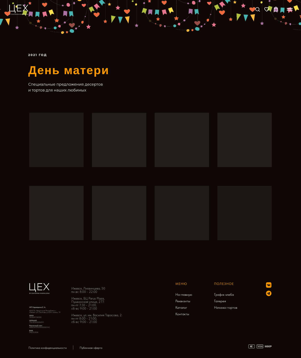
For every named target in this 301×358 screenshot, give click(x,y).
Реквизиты (182, 301)
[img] (268, 293)
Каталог (181, 307)
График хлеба (224, 294)
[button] (257, 9)
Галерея (220, 301)
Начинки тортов (225, 307)
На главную (183, 294)
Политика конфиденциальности (47, 347)
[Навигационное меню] (290, 9)
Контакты (182, 314)
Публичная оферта (91, 347)
